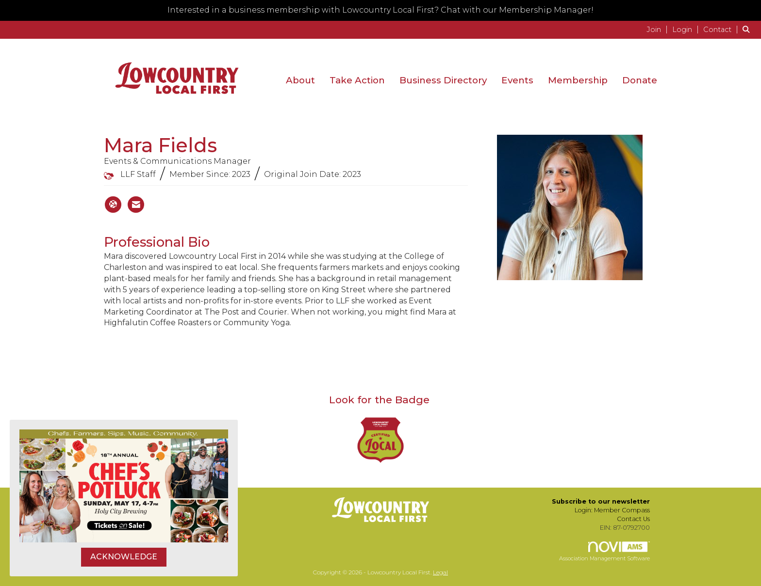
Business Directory (443, 80)
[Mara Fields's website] (113, 204)
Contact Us (633, 519)
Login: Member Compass (612, 510)
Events (517, 80)
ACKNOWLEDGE (123, 556)
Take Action (357, 80)
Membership (578, 80)
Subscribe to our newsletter (601, 501)
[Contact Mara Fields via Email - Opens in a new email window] (136, 204)
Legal (440, 572)
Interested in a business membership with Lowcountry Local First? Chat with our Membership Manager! (380, 10)
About (300, 80)
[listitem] (658, 29)
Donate (639, 80)
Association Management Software (604, 551)
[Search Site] (748, 29)
